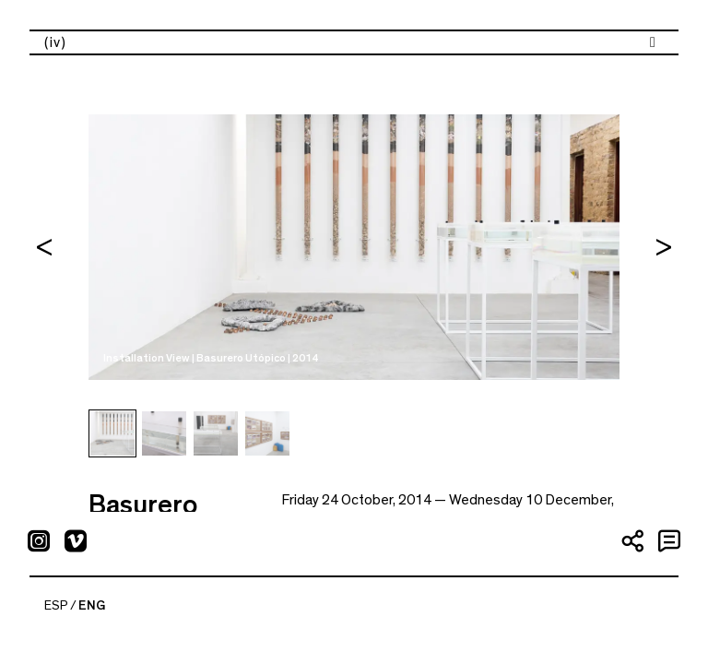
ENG (91, 605)
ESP (56, 605)
